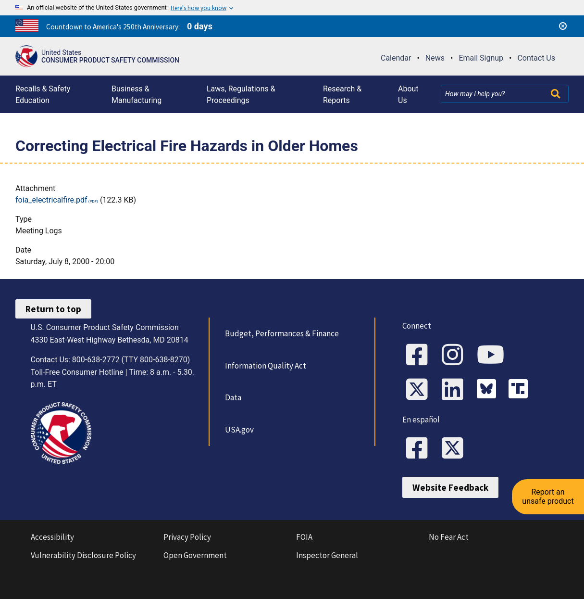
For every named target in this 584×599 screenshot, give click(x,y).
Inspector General (327, 555)
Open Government (195, 555)
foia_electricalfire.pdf (51, 199)
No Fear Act (449, 537)
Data (233, 397)
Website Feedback (450, 487)
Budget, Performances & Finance (282, 333)
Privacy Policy (187, 537)
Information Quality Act (265, 365)
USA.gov (239, 429)
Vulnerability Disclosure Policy (83, 555)
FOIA (304, 537)
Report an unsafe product (547, 496)
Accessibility (52, 537)
